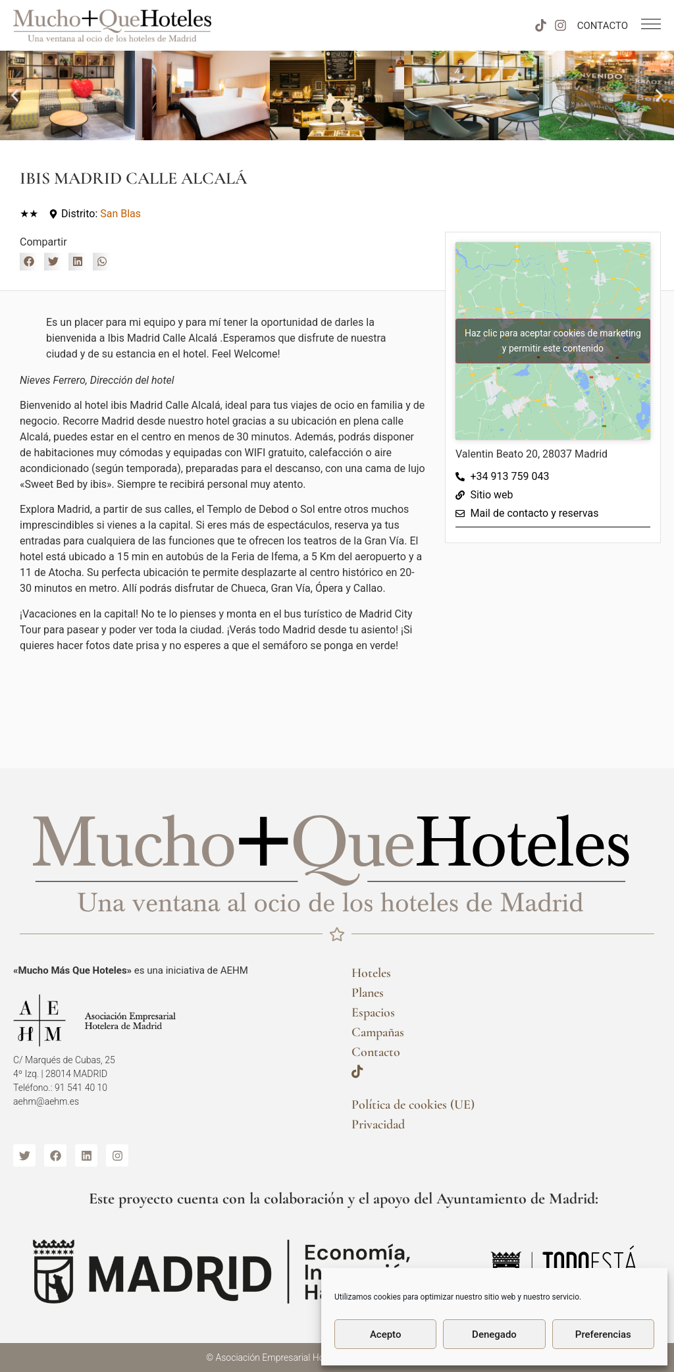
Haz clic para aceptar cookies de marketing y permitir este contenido (553, 341)
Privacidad (378, 1124)
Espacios (373, 1012)
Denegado (494, 1334)
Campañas (377, 1032)
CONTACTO (602, 26)
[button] (15, 96)
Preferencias (603, 1334)
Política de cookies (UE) (413, 1105)
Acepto (386, 1334)
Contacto (375, 1052)
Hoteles (371, 973)
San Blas (120, 213)
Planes (367, 993)
